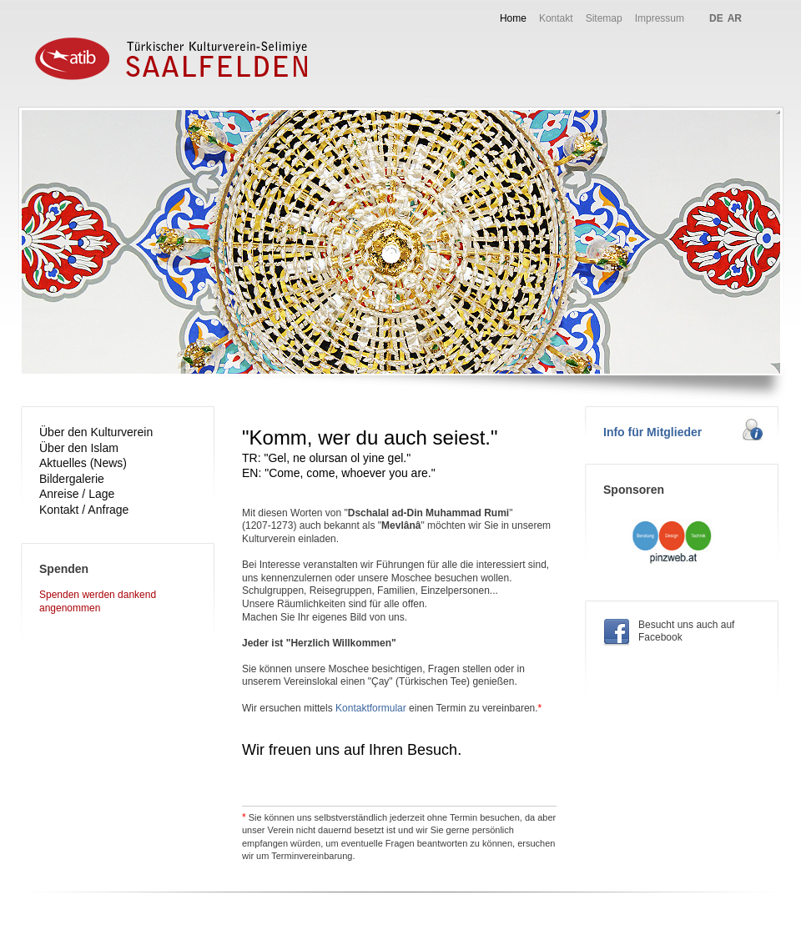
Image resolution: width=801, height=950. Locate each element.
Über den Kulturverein (96, 432)
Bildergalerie (71, 478)
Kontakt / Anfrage (83, 509)
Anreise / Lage (76, 493)
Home (513, 18)
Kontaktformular (370, 708)
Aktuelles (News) (83, 463)
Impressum (659, 18)
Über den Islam (78, 448)
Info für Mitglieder (652, 432)
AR (735, 18)
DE (716, 18)
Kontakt (556, 18)
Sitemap (604, 18)
